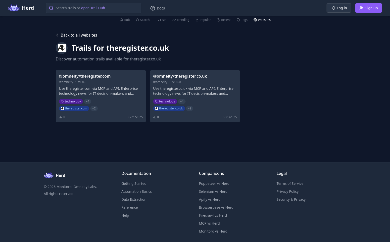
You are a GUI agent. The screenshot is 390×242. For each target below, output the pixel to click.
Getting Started (133, 183)
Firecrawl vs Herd (213, 215)
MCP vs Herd (209, 223)
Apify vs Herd (210, 199)
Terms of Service (290, 183)
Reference (129, 207)
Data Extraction (133, 199)
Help (125, 215)
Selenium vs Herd (213, 191)
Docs (157, 8)
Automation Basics (136, 191)
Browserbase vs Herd (216, 207)
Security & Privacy (291, 199)
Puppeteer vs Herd (214, 183)
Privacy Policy (287, 191)
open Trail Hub (93, 7)
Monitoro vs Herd (213, 231)
